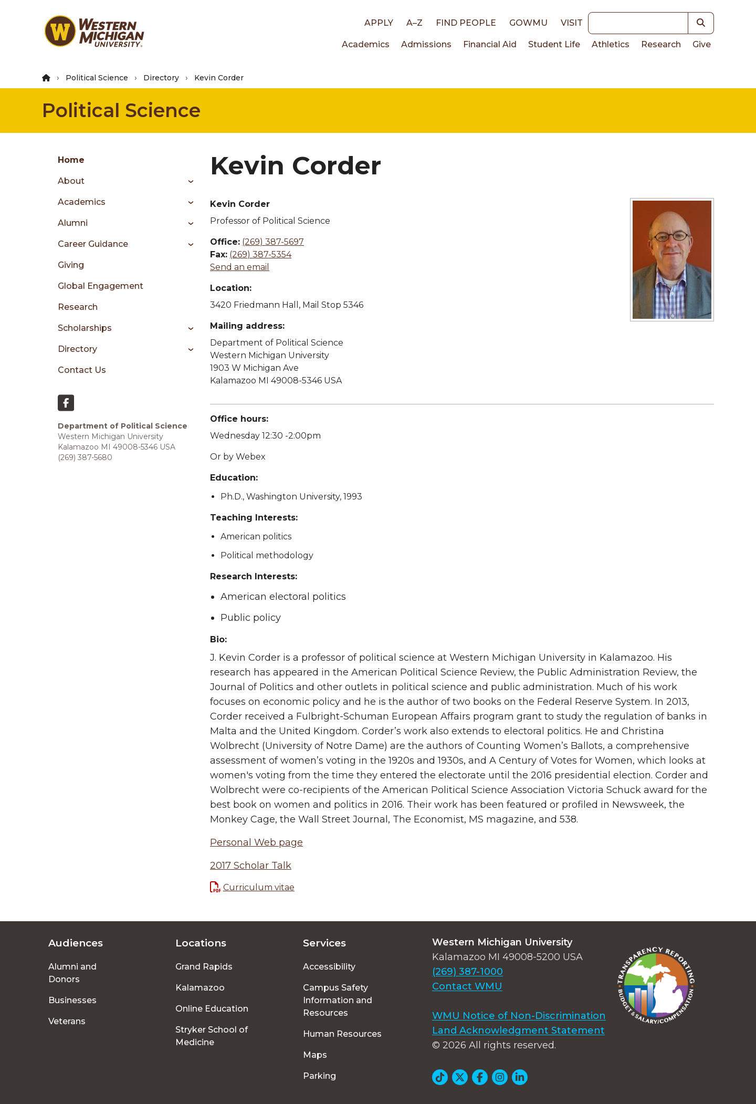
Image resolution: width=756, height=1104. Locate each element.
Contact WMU (467, 986)
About (71, 181)
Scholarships (85, 328)
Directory (161, 77)
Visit (572, 23)
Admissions (426, 44)
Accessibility (329, 967)
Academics (366, 44)
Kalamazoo (200, 988)
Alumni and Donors (72, 973)
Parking (319, 1076)
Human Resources (342, 1034)
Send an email (239, 267)
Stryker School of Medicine (211, 1036)
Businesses (72, 1000)
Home (71, 160)
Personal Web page (256, 842)
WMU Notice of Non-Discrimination (519, 1016)
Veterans (67, 1021)
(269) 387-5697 (273, 242)
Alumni (73, 223)
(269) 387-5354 (260, 254)
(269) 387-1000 (467, 971)
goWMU (528, 23)
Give (701, 44)
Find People (466, 23)
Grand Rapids (204, 967)
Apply (378, 23)
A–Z (414, 23)
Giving (71, 265)
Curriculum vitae (259, 887)
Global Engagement (100, 286)
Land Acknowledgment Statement (518, 1030)
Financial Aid (490, 44)
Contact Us (82, 370)
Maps (315, 1055)
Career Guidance (93, 244)
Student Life (554, 44)
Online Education (211, 1009)
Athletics (610, 44)
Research (661, 44)
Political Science (97, 77)
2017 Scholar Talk (250, 865)
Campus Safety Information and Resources (337, 1000)
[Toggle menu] (187, 181)
